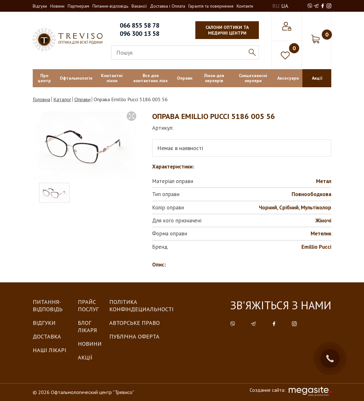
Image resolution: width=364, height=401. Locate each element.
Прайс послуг (88, 305)
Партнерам (78, 6)
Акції (85, 357)
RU (276, 6)
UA (284, 6)
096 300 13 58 (139, 34)
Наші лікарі (49, 350)
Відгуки (40, 6)
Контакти (245, 6)
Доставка (47, 336)
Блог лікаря (87, 326)
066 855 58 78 (139, 25)
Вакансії (139, 6)
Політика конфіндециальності (141, 305)
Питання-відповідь (110, 6)
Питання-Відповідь (48, 305)
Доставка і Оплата (167, 6)
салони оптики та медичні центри (227, 30)
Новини (57, 6)
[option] (84, 145)
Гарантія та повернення (210, 6)
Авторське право (134, 322)
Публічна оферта (134, 336)
